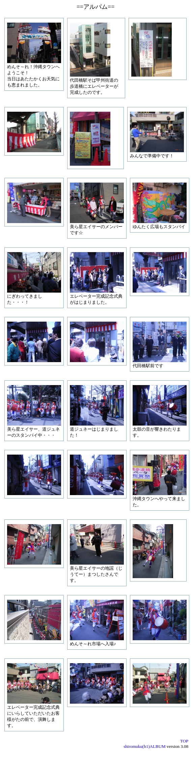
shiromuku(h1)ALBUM (144, 746)
